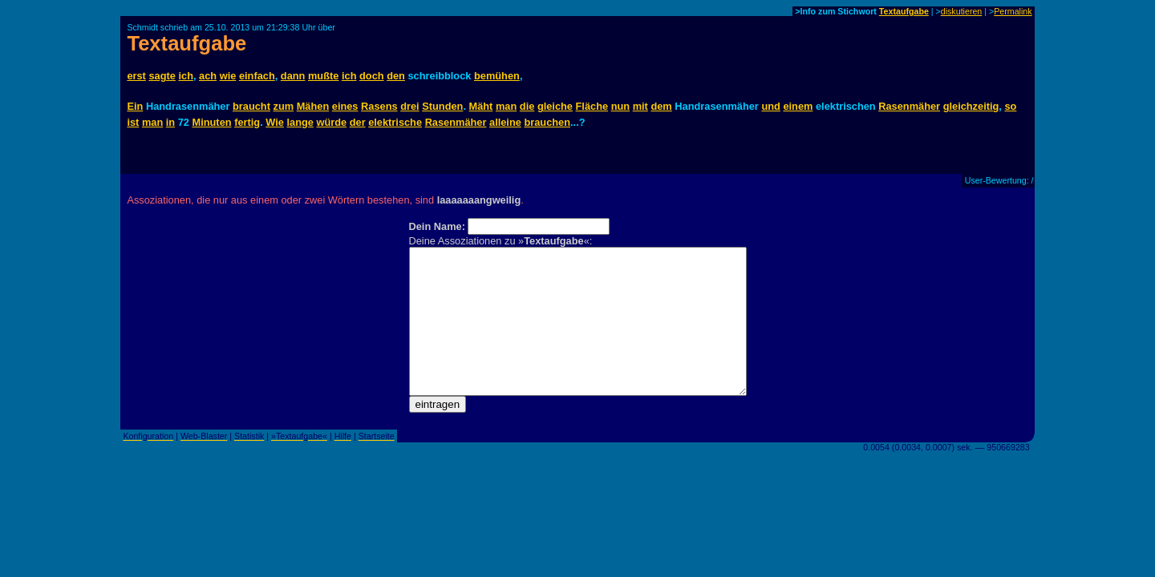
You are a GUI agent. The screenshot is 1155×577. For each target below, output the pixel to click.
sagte (161, 76)
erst (136, 76)
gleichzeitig (971, 106)
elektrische (395, 122)
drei (409, 106)
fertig (247, 122)
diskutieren (962, 11)
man (506, 106)
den (396, 76)
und (770, 106)
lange (299, 122)
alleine (505, 122)
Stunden (442, 106)
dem (660, 106)
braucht (251, 106)
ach (208, 76)
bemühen (497, 76)
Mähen (313, 106)
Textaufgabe (904, 11)
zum (284, 106)
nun (620, 106)
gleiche (555, 106)
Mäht (481, 106)
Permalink (1012, 11)
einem (798, 106)
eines (345, 106)
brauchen (547, 122)
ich (185, 76)
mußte (323, 76)
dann (293, 76)
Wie (274, 122)
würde (331, 122)
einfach (257, 76)
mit (640, 106)
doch (371, 76)
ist (133, 122)
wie (228, 76)
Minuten (212, 122)
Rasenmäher (909, 106)
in (170, 122)
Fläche (592, 106)
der (358, 122)
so (1010, 106)
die (527, 106)
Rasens (379, 106)
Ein (135, 106)
